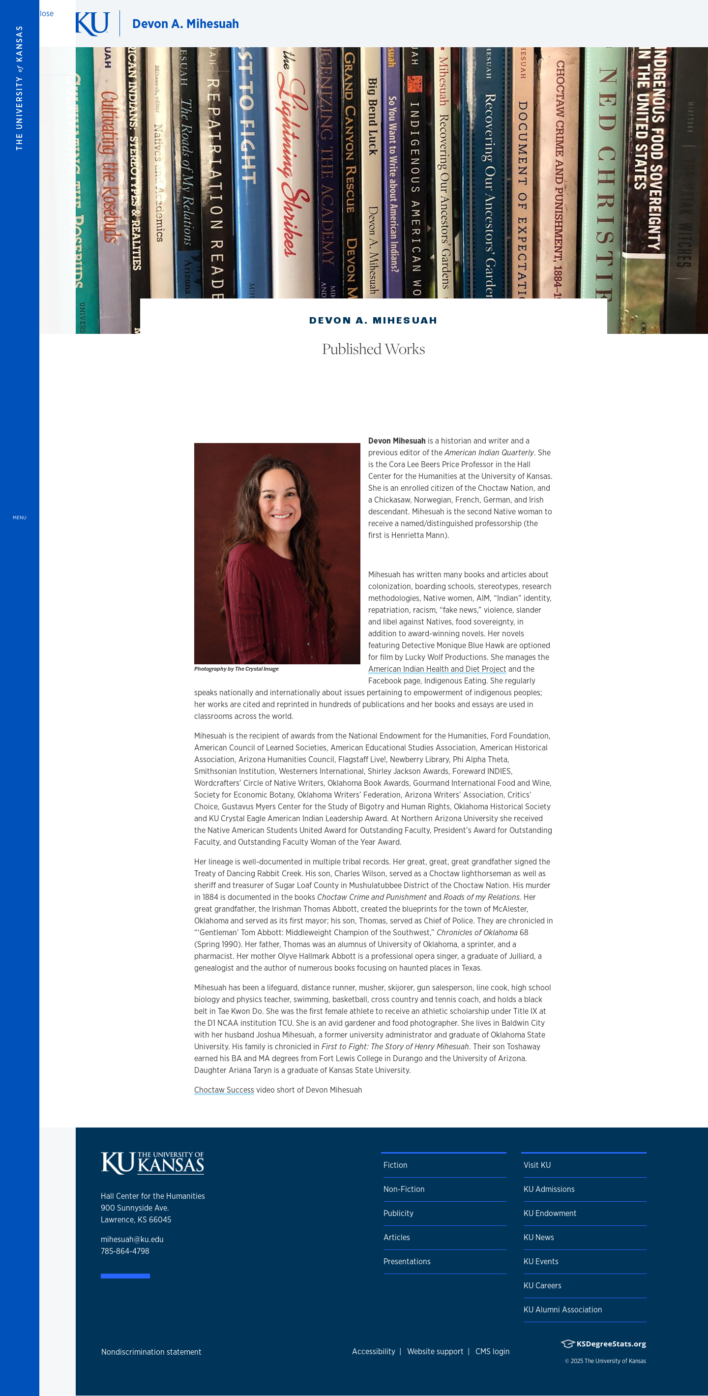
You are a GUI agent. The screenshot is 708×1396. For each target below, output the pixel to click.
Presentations (407, 1261)
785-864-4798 (125, 1251)
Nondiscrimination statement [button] (151, 1352)
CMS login (492, 1351)
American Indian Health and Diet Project (437, 669)
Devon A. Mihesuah (185, 23)
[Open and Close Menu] (19, 698)
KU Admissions (549, 1189)
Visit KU (537, 1165)
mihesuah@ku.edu (132, 1239)
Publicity (398, 1213)
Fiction (396, 1165)
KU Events (541, 1261)
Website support (435, 1351)
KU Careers (542, 1285)
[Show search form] (665, 23)
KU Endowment (550, 1213)
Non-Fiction (404, 1189)
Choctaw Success (224, 1090)
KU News (539, 1237)
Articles (397, 1237)
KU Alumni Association (563, 1310)
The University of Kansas (615, 1361)
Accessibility (373, 1351)
